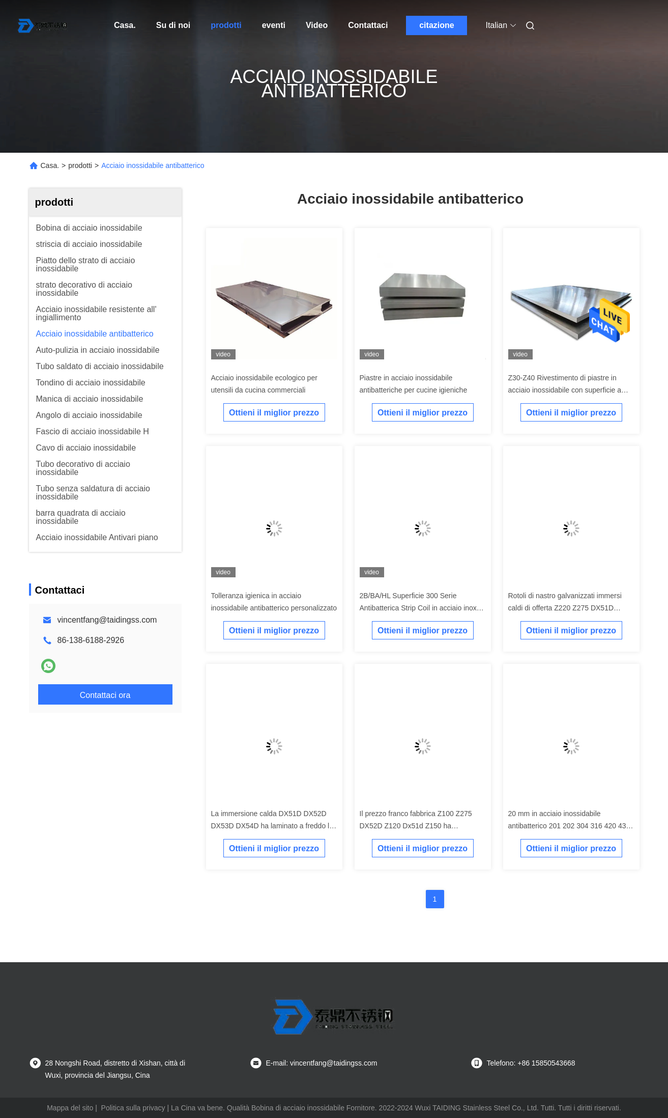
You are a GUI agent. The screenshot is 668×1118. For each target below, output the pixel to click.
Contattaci (368, 25)
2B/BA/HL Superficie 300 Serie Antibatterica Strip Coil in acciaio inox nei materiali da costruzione (418, 608)
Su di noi (173, 25)
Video (317, 25)
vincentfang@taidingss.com (107, 620)
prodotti (226, 25)
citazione (436, 25)
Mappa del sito (70, 1108)
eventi (273, 25)
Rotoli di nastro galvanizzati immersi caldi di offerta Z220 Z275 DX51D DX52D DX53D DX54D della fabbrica (566, 608)
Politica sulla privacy (133, 1108)
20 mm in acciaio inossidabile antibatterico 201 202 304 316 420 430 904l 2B (569, 825)
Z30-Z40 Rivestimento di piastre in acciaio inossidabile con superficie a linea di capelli (565, 390)
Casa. (125, 25)
